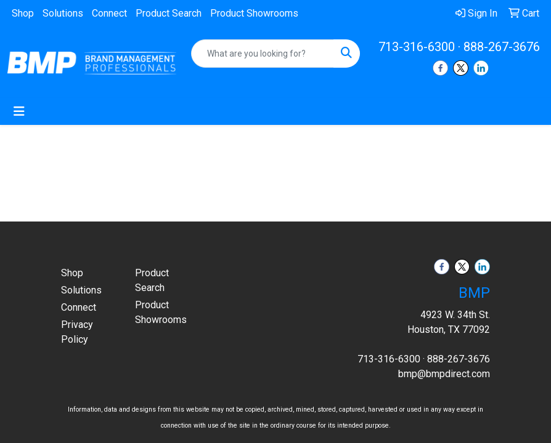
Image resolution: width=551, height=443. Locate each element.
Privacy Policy (77, 332)
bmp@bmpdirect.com (444, 374)
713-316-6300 (416, 46)
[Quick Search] (262, 53)
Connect (109, 13)
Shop (23, 13)
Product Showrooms (254, 13)
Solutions (63, 13)
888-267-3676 (501, 46)
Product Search (169, 13)
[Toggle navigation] (19, 111)
